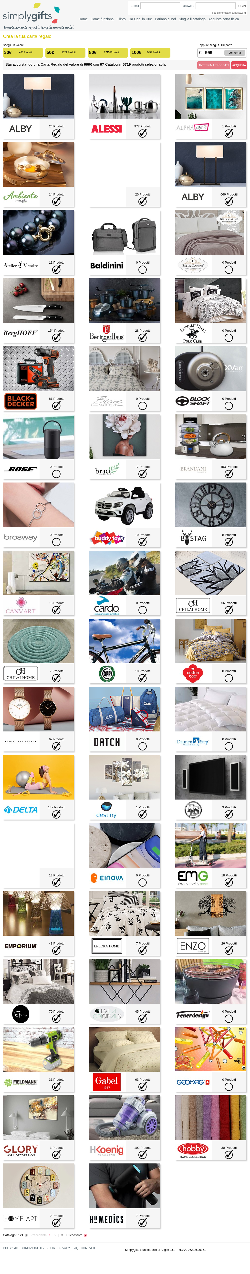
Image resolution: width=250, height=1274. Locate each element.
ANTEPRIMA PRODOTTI (213, 65)
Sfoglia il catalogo (192, 19)
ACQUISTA (239, 65)
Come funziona (102, 19)
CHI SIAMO (10, 1248)
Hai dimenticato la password (229, 12)
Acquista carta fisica (223, 19)
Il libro (121, 19)
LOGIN (241, 6)
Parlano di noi (165, 19)
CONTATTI (88, 1248)
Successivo (76, 1235)
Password (187, 6)
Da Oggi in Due (140, 19)
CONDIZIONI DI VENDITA (38, 1248)
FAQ (75, 1248)
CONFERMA (235, 52)
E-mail (135, 6)
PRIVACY (63, 1248)
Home (83, 19)
